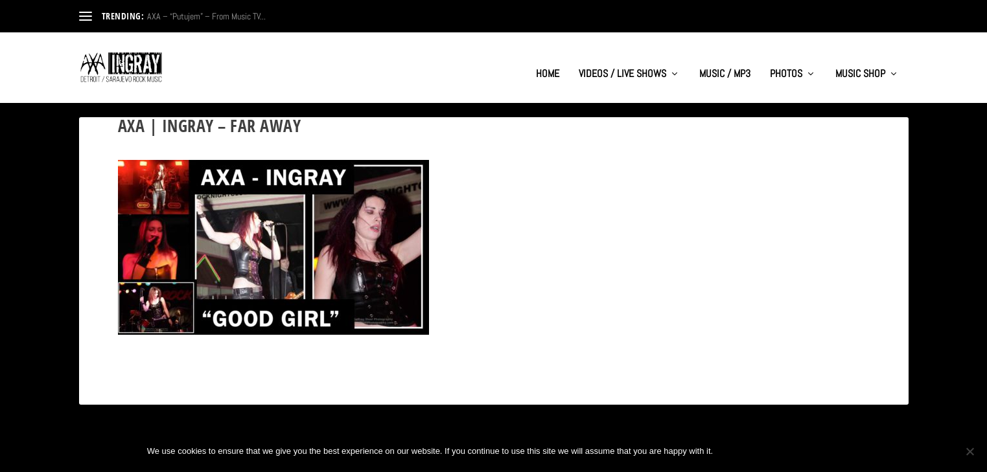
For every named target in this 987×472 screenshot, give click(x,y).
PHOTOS (786, 62)
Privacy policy (797, 451)
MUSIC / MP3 (724, 62)
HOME (547, 62)
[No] (969, 451)
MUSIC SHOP (860, 62)
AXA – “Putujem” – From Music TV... (206, 16)
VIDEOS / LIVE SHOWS (622, 62)
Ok (733, 451)
